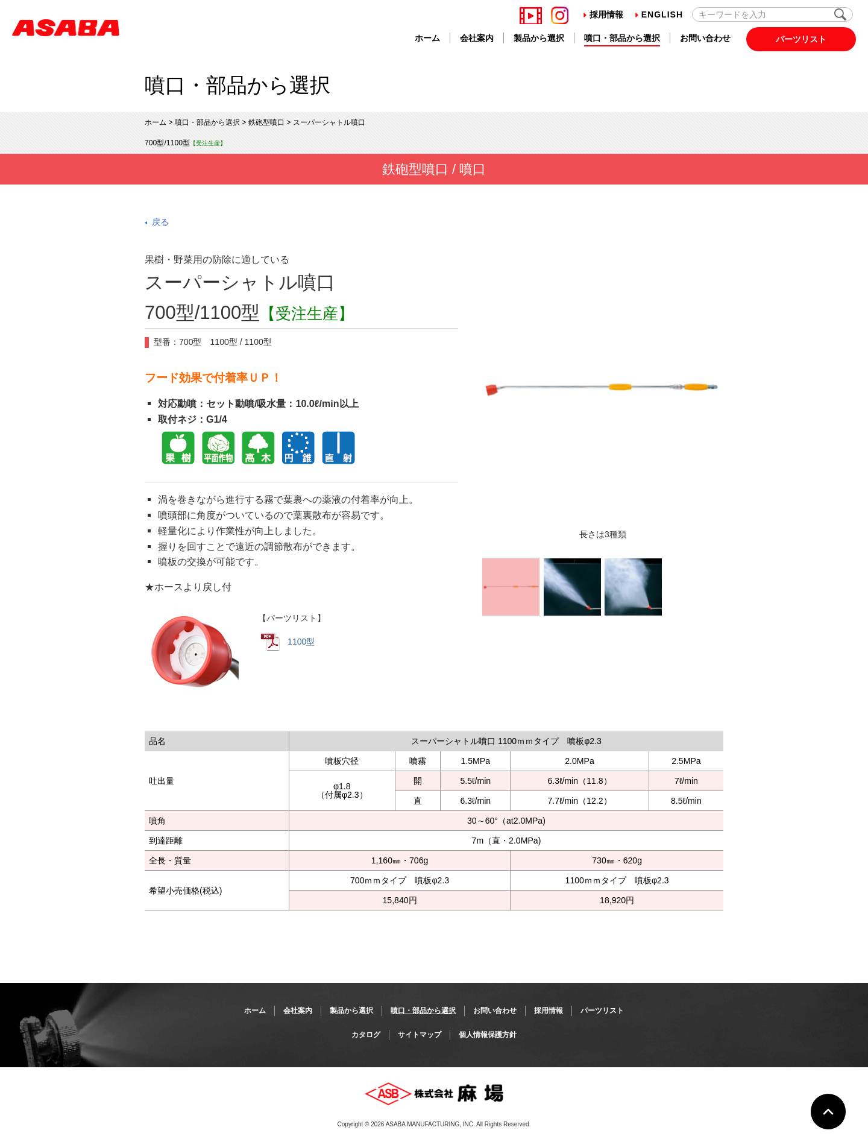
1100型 (288, 642)
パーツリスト (801, 39)
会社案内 (477, 38)
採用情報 (603, 14)
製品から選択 (539, 38)
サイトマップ (419, 1034)
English (659, 14)
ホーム (427, 38)
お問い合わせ (705, 38)
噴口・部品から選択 (622, 38)
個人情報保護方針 (488, 1034)
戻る (160, 222)
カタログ (365, 1034)
